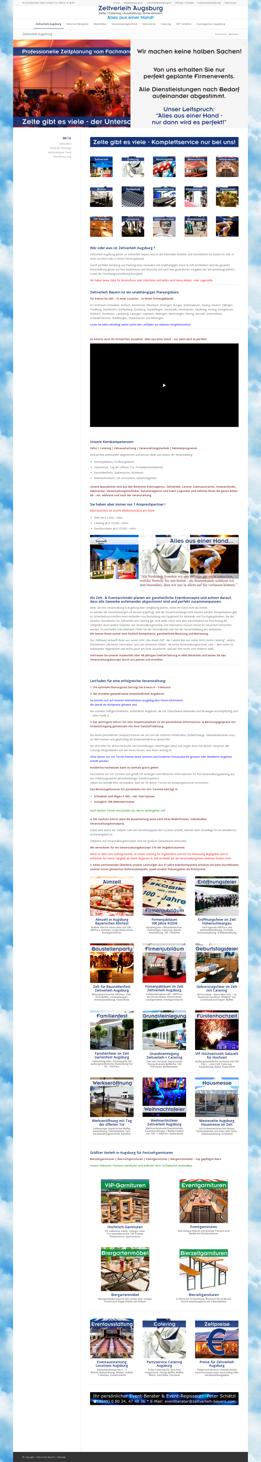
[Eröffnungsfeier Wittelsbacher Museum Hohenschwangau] (217, 896)
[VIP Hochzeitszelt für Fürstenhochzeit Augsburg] (217, 1030)
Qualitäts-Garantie (133, 2)
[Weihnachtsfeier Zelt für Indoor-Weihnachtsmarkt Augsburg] (164, 1097)
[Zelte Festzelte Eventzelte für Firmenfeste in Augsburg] (101, 167)
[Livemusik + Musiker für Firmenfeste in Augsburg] (133, 226)
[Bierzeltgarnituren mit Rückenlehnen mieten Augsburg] (204, 1201)
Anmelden (65, 143)
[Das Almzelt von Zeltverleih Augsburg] (112, 896)
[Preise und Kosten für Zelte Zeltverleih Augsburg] (217, 1338)
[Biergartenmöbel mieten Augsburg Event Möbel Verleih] (125, 1269)
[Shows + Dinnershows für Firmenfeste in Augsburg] (227, 226)
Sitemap (61, 1457)
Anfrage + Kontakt (184, 2)
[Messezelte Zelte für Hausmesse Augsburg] (217, 1097)
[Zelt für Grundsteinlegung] (164, 1030)
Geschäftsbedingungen (159, 2)
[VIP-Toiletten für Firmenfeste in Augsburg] (101, 226)
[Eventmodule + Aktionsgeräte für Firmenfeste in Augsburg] (196, 226)
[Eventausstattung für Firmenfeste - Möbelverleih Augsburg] (112, 1338)
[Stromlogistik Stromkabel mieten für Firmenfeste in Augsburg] (164, 167)
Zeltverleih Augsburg (37, 34)
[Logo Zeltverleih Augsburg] (130, 12)
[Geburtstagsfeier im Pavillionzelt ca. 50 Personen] (217, 963)
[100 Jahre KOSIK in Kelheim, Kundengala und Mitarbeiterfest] (164, 896)
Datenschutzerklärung (209, 2)
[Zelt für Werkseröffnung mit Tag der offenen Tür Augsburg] (112, 1097)
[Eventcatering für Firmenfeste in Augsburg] (133, 167)
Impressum (231, 2)
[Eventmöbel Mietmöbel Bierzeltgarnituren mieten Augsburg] (227, 167)
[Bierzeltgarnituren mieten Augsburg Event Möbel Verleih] (204, 1269)
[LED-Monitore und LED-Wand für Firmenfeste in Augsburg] (164, 196)
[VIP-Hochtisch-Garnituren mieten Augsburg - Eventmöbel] (125, 1201)
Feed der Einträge (60, 148)
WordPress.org (62, 156)
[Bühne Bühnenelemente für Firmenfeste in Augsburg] (101, 196)
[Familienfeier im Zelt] (112, 1030)
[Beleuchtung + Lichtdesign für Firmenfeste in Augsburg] (196, 167)
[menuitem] (117, 3)
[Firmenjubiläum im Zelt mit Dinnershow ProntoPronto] (164, 963)
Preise (116, 2)
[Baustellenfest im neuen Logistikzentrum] (112, 963)
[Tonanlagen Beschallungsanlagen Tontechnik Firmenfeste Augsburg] (133, 196)
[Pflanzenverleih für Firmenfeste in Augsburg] (196, 196)
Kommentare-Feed (59, 152)
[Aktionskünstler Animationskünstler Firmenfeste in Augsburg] (164, 226)
